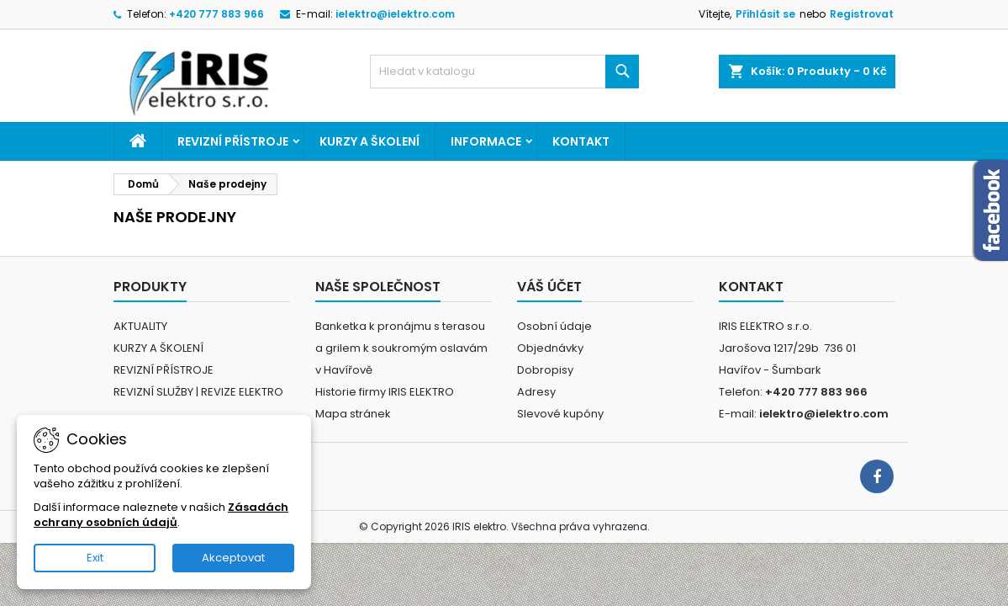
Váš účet (549, 286)
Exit (95, 558)
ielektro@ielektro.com (395, 14)
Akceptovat (233, 558)
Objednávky (550, 348)
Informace (486, 141)
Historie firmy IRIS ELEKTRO (384, 392)
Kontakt (581, 141)
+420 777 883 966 (216, 14)
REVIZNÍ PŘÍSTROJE (232, 141)
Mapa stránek (353, 414)
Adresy (536, 392)
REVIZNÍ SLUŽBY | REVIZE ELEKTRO (198, 392)
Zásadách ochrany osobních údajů (161, 514)
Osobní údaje (554, 326)
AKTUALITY (140, 326)
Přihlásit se (765, 14)
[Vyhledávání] (504, 71)
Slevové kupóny (560, 414)
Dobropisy (545, 370)
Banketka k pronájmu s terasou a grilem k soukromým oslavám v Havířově (401, 348)
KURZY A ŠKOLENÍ (369, 141)
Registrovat (862, 14)
